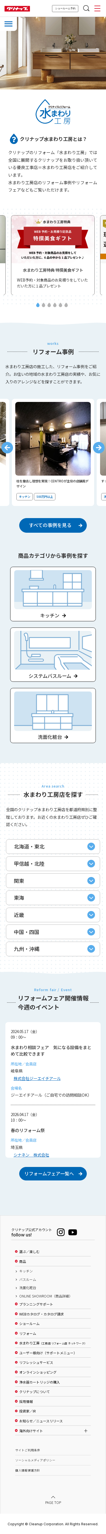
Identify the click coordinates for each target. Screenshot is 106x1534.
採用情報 (26, 1401)
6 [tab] (66, 305)
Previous (7, 448)
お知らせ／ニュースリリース (41, 1421)
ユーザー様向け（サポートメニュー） (48, 1353)
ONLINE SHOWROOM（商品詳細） (45, 1296)
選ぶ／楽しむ (29, 1252)
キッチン (26, 1271)
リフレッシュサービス (36, 1362)
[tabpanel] (53, 255)
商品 (22, 1261)
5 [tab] (60, 305)
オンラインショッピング (38, 1372)
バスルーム (27, 1279)
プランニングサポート (36, 1304)
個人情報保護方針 (27, 1470)
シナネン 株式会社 (31, 1155)
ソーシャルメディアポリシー (35, 1460)
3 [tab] (49, 305)
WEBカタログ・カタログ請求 (41, 1314)
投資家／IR (27, 1411)
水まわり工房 (52, 1343)
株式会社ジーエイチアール (37, 1078)
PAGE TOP (53, 1502)
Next (99, 448)
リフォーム (27, 1333)
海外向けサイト (31, 1431)
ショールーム (29, 1324)
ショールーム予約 (65, 8)
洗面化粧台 (27, 1288)
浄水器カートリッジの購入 (39, 1382)
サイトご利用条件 (27, 1450)
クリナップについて (34, 1392)
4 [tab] (55, 305)
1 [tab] (37, 305)
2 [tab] (43, 305)
